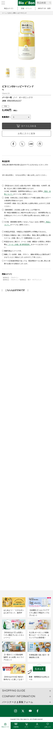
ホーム (4, 13)
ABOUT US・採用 (44, 8)
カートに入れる (26, 125)
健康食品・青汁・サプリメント (31, 280)
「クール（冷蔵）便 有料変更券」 (19, 244)
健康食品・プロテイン (10, 277)
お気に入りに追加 (26, 133)
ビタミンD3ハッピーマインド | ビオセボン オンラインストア (26, 3)
